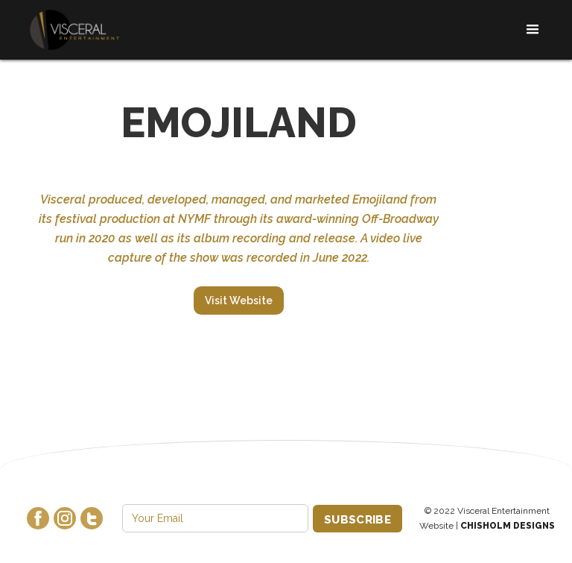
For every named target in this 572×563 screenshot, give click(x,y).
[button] (528, 29)
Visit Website (239, 300)
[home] (74, 30)
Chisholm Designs (507, 525)
